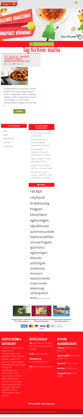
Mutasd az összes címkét (44, 298)
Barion (41, 328)
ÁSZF (20, 412)
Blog (5, 131)
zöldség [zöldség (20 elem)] (35, 293)
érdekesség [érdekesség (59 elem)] (39, 203)
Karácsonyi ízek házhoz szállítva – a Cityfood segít (41, 166)
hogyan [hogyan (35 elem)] (46, 242)
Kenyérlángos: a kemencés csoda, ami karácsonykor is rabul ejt (41, 152)
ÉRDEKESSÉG (8, 138)
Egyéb (5, 134)
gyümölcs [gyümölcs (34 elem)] (37, 247)
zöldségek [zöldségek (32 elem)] (37, 263)
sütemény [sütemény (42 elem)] (38, 231)
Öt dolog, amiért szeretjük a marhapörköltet (17, 58)
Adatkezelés (3, 412)
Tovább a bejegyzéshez (19, 112)
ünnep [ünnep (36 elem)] (35, 242)
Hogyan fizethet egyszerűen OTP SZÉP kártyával (22, 320)
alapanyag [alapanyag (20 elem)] (37, 288)
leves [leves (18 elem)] (33, 298)
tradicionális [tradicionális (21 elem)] (38, 283)
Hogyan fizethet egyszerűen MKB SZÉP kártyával (41, 320)
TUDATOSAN (8, 146)
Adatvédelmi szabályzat (12, 412)
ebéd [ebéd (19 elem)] (44, 293)
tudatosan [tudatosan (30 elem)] (37, 268)
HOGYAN (9, 64)
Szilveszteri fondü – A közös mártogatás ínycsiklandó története (40, 142)
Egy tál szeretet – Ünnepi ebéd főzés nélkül (41, 160)
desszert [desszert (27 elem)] (36, 273)
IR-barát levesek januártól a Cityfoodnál (41, 134)
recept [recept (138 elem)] (36, 191)
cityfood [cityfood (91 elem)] (37, 197)
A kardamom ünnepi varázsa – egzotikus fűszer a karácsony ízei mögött (41, 175)
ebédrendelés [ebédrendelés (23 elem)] (40, 278)
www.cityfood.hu (48, 403)
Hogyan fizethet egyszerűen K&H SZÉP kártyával (61, 320)
